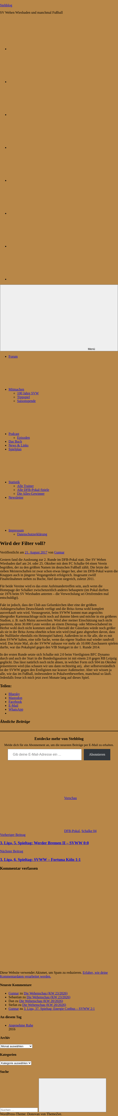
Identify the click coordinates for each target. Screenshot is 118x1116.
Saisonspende (26, 401)
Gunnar (59, 552)
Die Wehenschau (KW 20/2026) (41, 1001)
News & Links (18, 445)
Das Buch (15, 441)
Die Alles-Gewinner (30, 493)
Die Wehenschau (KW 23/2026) (46, 993)
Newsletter (16, 497)
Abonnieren (97, 754)
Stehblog (6, 5)
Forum (13, 356)
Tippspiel (23, 397)
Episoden (23, 437)
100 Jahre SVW (28, 393)
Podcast (46, 434)
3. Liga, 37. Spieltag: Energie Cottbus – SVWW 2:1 (59, 1008)
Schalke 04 (89, 831)
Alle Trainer (25, 486)
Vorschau (70, 798)
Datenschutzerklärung (32, 534)
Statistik (46, 482)
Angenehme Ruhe (21, 1025)
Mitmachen (48, 389)
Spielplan (15, 449)
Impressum (48, 530)
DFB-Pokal (72, 831)
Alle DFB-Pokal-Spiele (33, 490)
